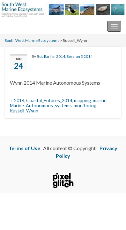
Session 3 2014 (80, 56)
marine (100, 100)
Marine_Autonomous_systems (41, 105)
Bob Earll (44, 56)
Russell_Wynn (24, 110)
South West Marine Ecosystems (39, 26)
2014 (60, 56)
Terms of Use (24, 148)
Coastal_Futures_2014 (49, 100)
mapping (82, 100)
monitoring (85, 105)
